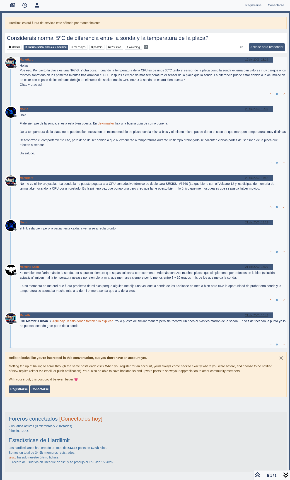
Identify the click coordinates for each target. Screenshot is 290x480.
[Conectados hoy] (80, 419)
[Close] (281, 358)
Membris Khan (29, 266)
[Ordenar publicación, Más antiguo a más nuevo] (241, 47)
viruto (12, 457)
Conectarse (40, 389)
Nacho (24, 109)
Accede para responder (266, 47)
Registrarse (19, 389)
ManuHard (26, 59)
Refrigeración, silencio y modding (46, 47)
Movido (14, 47)
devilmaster (106, 123)
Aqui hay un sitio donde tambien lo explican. (83, 321)
